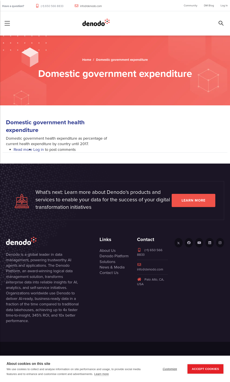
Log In (224, 5)
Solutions (107, 262)
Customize (170, 369)
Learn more (193, 200)
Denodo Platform (114, 256)
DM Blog (209, 5)
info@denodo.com (91, 6)
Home (86, 59)
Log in (38, 149)
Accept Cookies (205, 369)
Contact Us (109, 273)
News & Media (112, 267)
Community (190, 5)
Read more (23, 149)
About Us (108, 250)
